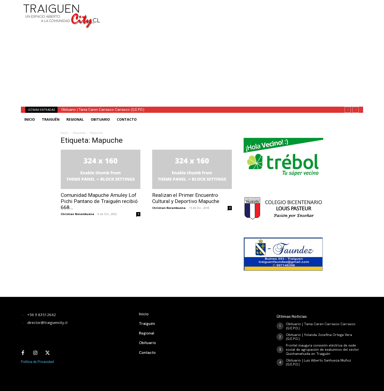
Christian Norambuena (77, 214)
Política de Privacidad (37, 362)
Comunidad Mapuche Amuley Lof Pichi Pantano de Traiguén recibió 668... (99, 201)
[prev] (348, 110)
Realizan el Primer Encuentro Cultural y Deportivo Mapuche (185, 198)
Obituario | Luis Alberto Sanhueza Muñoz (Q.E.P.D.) (318, 362)
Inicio (64, 133)
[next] (356, 110)
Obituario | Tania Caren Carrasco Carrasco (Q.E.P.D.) (102, 109)
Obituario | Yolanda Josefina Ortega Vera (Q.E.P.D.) (319, 337)
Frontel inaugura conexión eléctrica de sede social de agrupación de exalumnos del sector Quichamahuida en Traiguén (322, 349)
